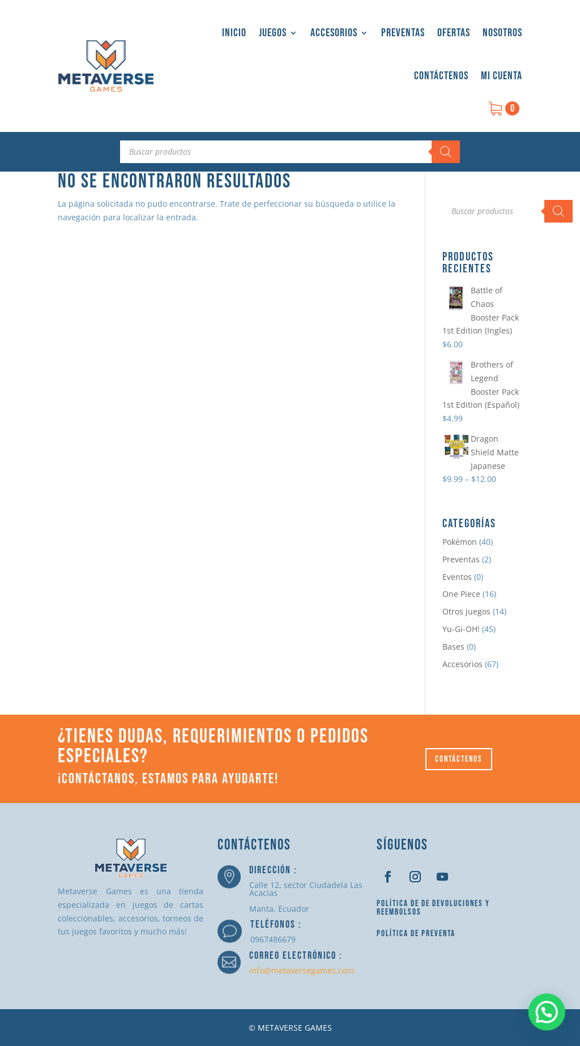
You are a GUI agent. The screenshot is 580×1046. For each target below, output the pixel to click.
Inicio (234, 33)
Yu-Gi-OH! (461, 629)
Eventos (457, 576)
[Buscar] (446, 151)
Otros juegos (466, 611)
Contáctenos (441, 76)
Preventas (403, 33)
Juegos (273, 33)
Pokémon (459, 541)
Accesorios (333, 33)
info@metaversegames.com (301, 970)
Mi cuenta (501, 76)
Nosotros (502, 33)
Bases (453, 646)
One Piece (461, 593)
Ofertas (453, 33)
